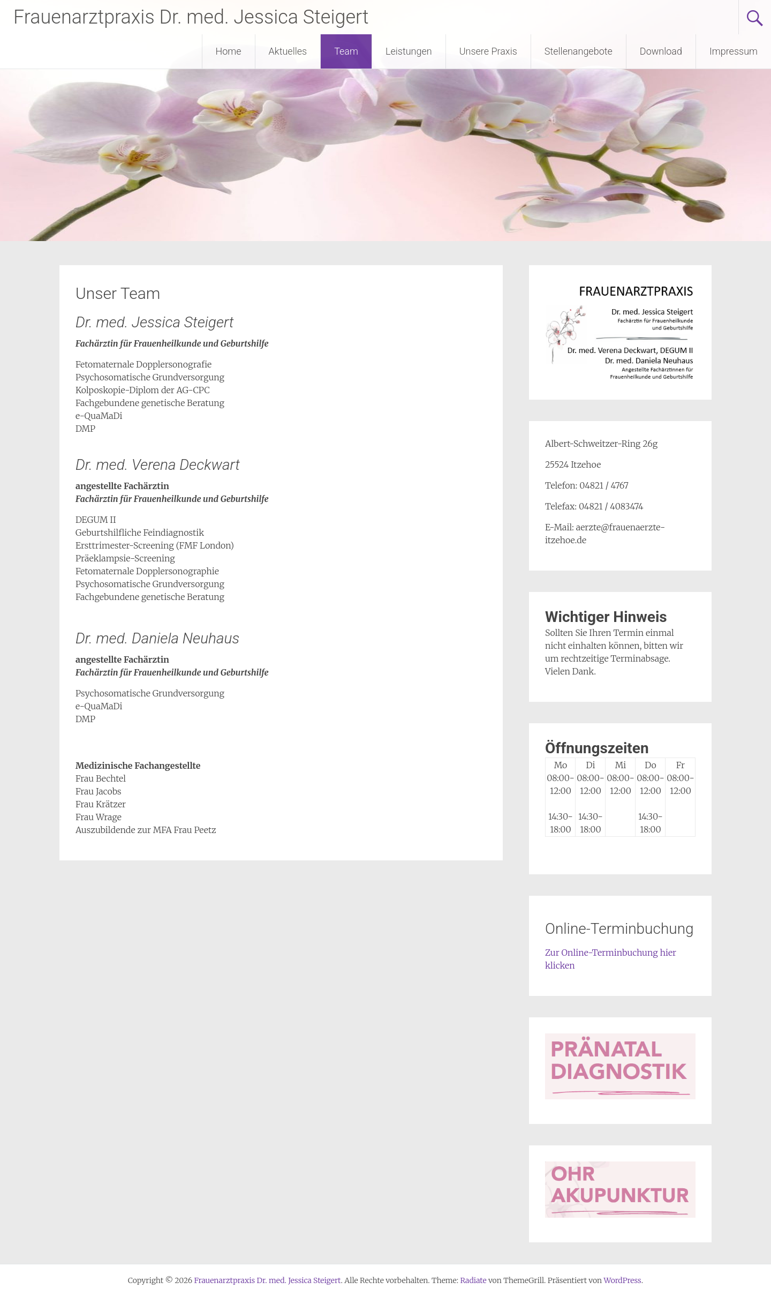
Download (661, 51)
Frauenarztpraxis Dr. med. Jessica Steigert (191, 17)
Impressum (733, 51)
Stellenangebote (579, 51)
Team (346, 51)
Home (228, 51)
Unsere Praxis (488, 51)
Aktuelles (288, 51)
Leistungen (409, 51)
